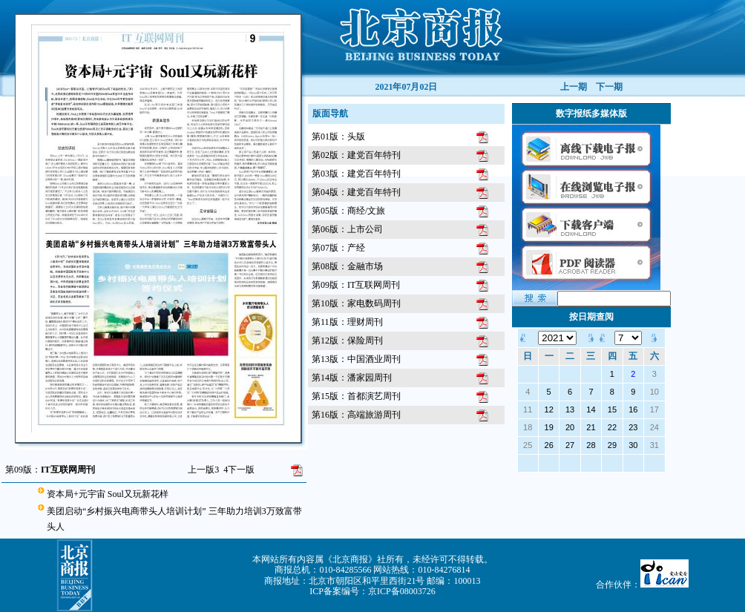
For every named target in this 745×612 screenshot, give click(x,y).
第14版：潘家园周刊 (352, 377)
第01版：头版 (338, 136)
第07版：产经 (338, 248)
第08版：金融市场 (347, 266)
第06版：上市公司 (347, 229)
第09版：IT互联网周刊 (356, 285)
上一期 (573, 87)
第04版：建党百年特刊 (356, 192)
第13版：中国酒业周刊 (356, 359)
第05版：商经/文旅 (348, 210)
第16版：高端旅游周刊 (356, 414)
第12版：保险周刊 (347, 340)
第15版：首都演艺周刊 (356, 396)
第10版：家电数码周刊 (356, 303)
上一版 (203, 469)
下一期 (609, 87)
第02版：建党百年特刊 (356, 155)
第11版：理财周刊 (347, 322)
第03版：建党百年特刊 (356, 173)
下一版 (239, 469)
